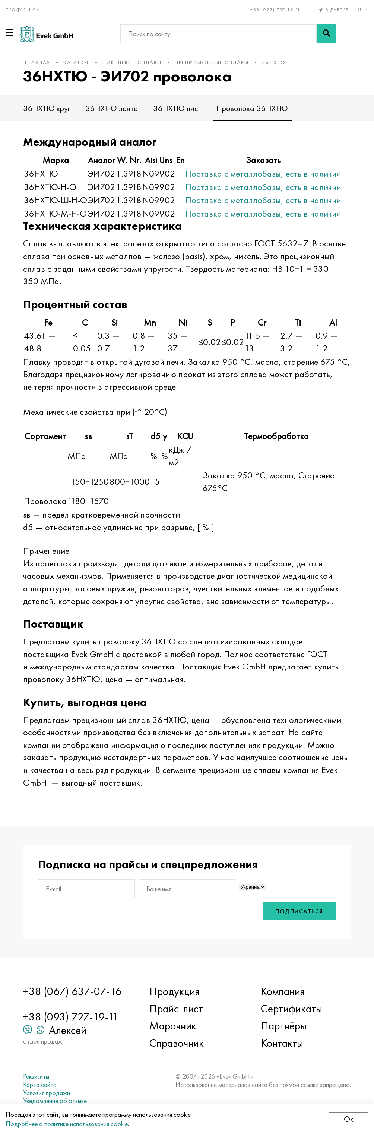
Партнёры (284, 1025)
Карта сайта (40, 1085)
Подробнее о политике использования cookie (67, 1123)
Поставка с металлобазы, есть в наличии (263, 173)
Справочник (176, 1043)
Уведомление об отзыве (55, 1101)
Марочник (172, 1025)
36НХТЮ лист (177, 108)
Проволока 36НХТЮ (252, 108)
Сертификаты (291, 1008)
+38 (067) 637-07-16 (72, 991)
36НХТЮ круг (46, 108)
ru (363, 10)
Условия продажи (46, 1093)
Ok (349, 1118)
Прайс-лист (176, 1008)
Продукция (174, 991)
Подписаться (299, 911)
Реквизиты (36, 1076)
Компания (283, 991)
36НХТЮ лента (111, 108)
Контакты (282, 1043)
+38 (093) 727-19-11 (275, 10)
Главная (37, 62)
